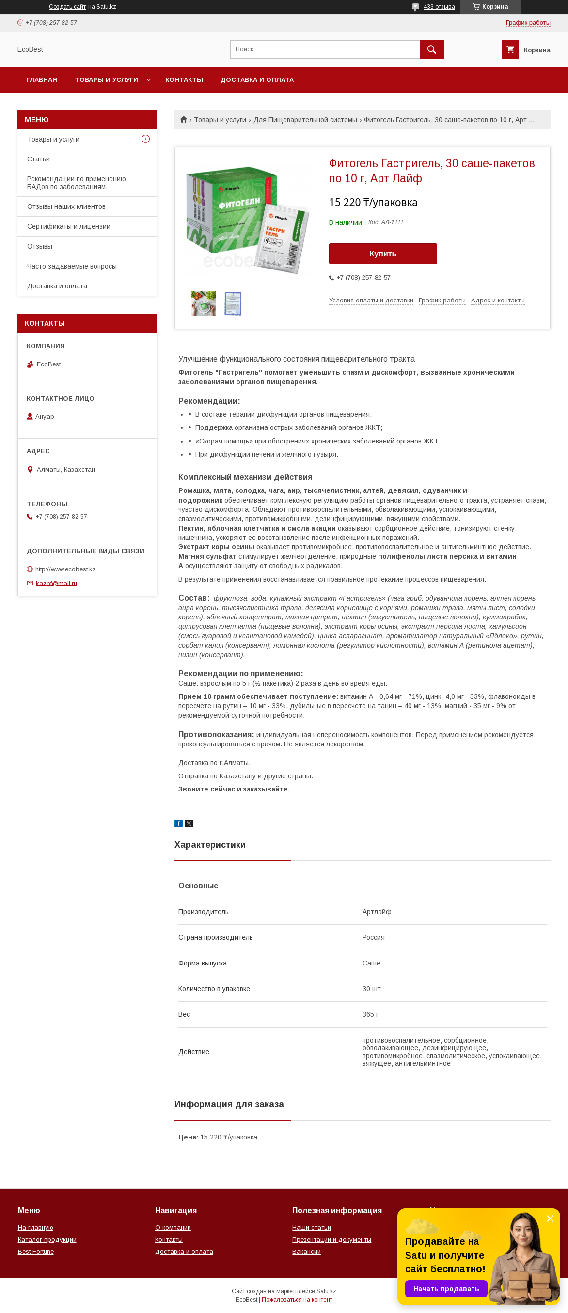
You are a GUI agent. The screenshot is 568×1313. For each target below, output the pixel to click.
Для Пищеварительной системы (305, 120)
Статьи (38, 159)
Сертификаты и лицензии (68, 226)
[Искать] (432, 49)
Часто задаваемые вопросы (72, 266)
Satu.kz (326, 1291)
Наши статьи (311, 1227)
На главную (35, 1227)
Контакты (184, 79)
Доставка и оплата (257, 79)
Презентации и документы (331, 1239)
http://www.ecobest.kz (65, 569)
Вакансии (306, 1251)
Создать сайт (67, 6)
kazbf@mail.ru (56, 582)
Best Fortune (36, 1251)
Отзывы (39, 246)
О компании (173, 1227)
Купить (383, 254)
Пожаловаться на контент (297, 1300)
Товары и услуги (106, 79)
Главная (41, 79)
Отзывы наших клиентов (66, 206)
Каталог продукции (47, 1239)
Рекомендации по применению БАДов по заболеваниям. (76, 182)
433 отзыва (439, 6)
